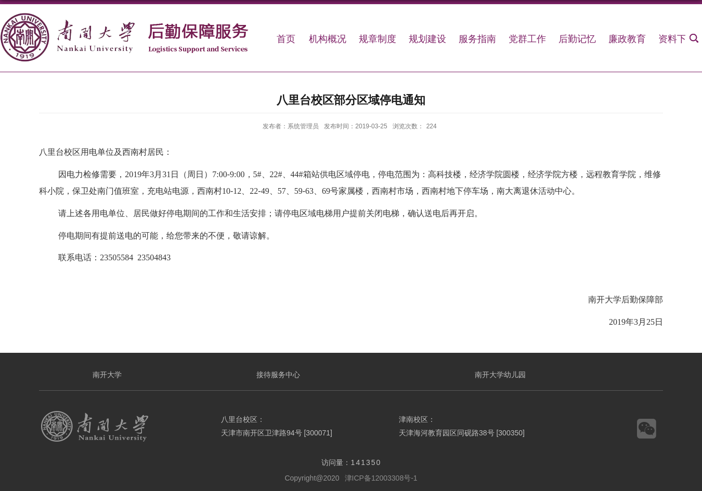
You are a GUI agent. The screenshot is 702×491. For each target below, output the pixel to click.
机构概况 (327, 39)
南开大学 (107, 374)
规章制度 (377, 39)
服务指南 (477, 39)
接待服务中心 (278, 374)
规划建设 (427, 39)
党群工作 (527, 39)
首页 (286, 39)
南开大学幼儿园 (500, 374)
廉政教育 (627, 39)
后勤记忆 (577, 39)
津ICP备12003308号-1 (381, 478)
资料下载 (677, 39)
